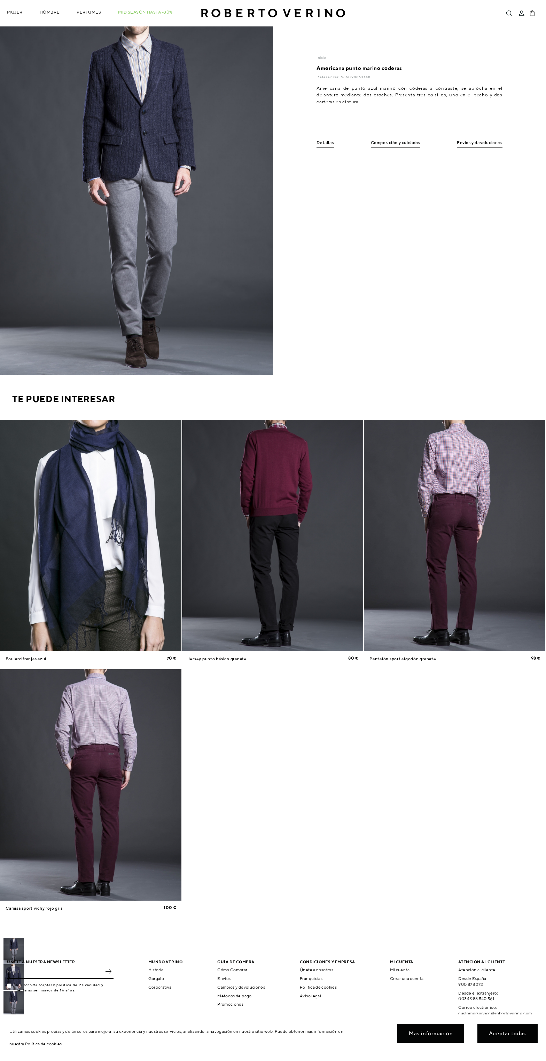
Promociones (230, 1004)
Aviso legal (310, 995)
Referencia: (329, 77)
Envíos (224, 978)
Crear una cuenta (407, 978)
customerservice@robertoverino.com (495, 1013)
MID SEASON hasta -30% (145, 12)
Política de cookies (318, 987)
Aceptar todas (507, 1033)
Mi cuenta (400, 969)
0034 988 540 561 (476, 998)
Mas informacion (431, 1033)
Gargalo (156, 978)
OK (108, 971)
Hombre (50, 12)
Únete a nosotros (316, 969)
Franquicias (311, 978)
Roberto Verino (273, 13)
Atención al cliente (476, 969)
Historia (156, 969)
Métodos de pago (234, 995)
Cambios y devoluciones (241, 987)
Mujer (15, 12)
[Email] (55, 971)
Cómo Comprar (232, 969)
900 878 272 (470, 984)
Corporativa (160, 987)
